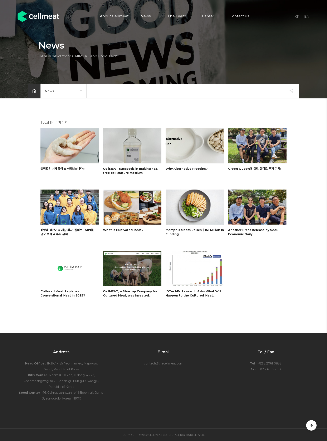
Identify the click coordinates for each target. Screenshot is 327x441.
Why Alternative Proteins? (187, 169)
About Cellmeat (114, 16)
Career (208, 16)
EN (306, 17)
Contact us (239, 16)
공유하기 (289, 90)
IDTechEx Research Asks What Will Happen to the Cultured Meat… (193, 293)
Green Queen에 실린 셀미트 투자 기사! (254, 169)
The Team (176, 16)
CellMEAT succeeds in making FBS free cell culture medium (130, 171)
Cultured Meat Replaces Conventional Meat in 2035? (62, 293)
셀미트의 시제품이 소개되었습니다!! (62, 169)
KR (296, 17)
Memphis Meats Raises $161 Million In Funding (195, 232)
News (146, 16)
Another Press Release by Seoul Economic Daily (253, 232)
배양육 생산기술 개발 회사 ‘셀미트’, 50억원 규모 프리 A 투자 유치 (67, 232)
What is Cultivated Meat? (123, 230)
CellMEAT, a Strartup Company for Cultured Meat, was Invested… (130, 293)
